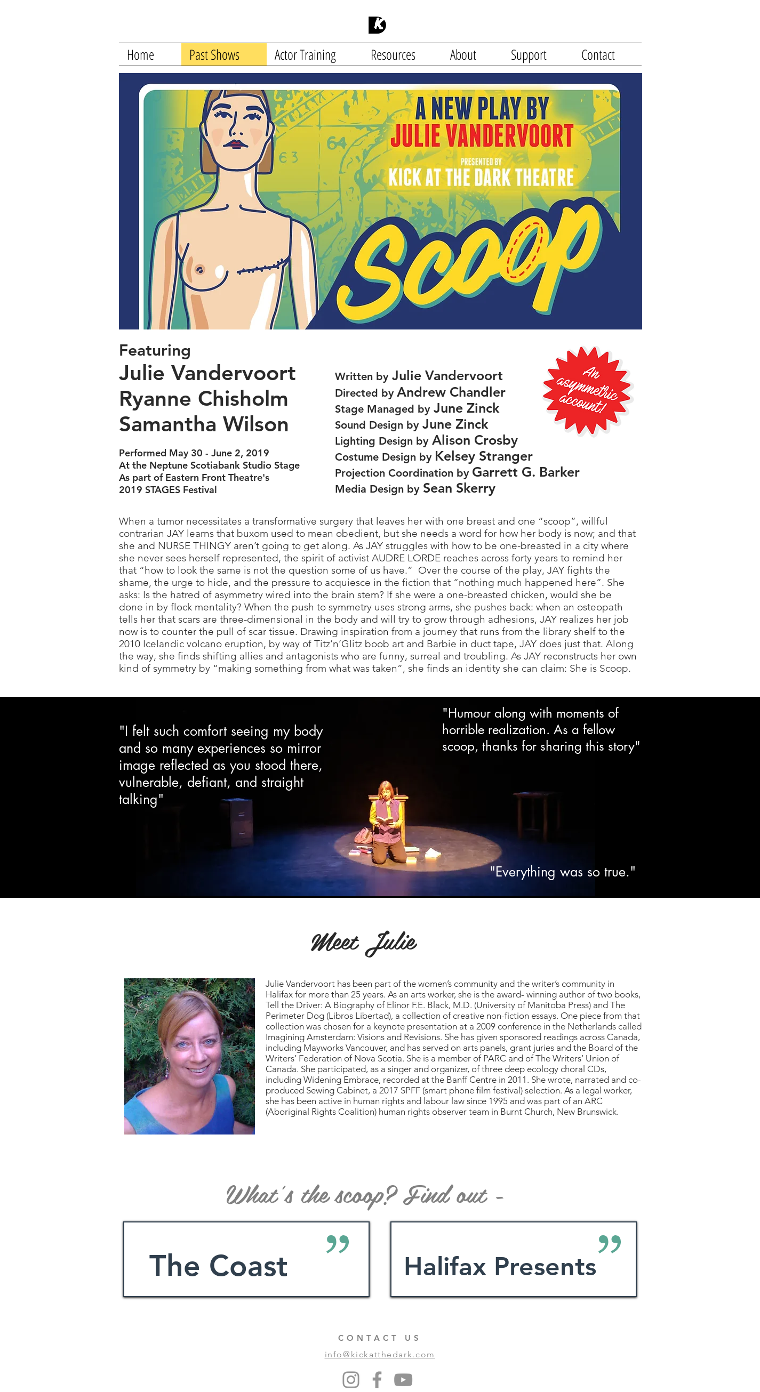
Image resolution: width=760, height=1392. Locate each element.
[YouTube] (403, 1380)
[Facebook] (377, 1380)
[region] (246, 1259)
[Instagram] (351, 1380)
